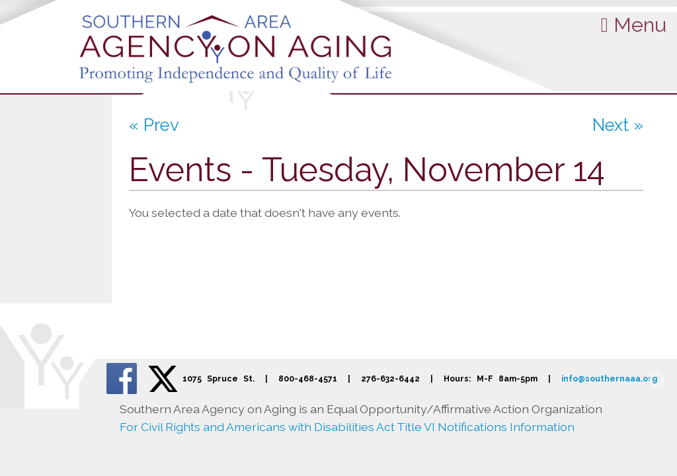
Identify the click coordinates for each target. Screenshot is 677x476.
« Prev (154, 125)
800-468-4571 (307, 378)
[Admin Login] (640, 378)
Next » (617, 125)
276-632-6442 (390, 378)
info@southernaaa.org (609, 378)
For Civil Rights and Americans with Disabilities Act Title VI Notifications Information (347, 427)
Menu (633, 24)
